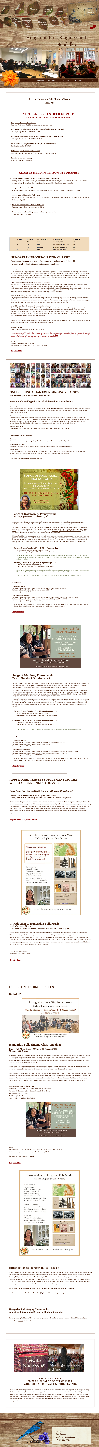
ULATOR (33, 575)
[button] (93, 27)
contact (21, 160)
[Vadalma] (33, 9)
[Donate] (60, 11)
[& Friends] (42, 24)
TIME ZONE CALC (23, 575)
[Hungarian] (26, 20)
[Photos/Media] (40, 80)
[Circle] (28, 26)
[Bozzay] (17, 22)
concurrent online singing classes (19, 1060)
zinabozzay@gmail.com (26, 1288)
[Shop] (53, 20)
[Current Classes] (65, 80)
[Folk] (27, 22)
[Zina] (15, 19)
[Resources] (41, 22)
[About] (27, 80)
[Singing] (26, 24)
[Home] (21, 9)
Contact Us (75, 1398)
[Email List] (48, 11)
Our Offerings (48, 1398)
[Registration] (79, 80)
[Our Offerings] (52, 80)
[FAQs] (91, 80)
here (56, 335)
